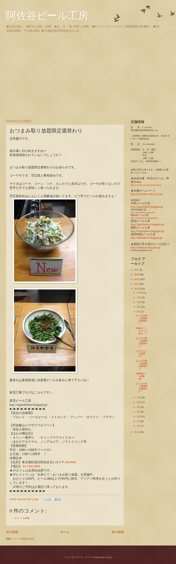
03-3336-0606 (31, 466)
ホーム (65, 532)
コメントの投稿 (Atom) (23, 538)
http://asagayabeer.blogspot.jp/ (144, 218)
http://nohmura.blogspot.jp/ (146, 247)
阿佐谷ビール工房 (47, 15)
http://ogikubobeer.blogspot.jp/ (147, 224)
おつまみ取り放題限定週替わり (142, 319)
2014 (137, 284)
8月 (139, 311)
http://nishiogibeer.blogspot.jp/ (147, 231)
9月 (139, 307)
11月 (139, 297)
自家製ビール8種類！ (141, 376)
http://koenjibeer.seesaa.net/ (143, 212)
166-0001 (71, 462)
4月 (139, 411)
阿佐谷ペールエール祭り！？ (142, 331)
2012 (137, 432)
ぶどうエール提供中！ (141, 354)
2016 (137, 274)
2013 (137, 288)
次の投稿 (12, 532)
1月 (139, 426)
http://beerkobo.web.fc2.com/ (147, 194)
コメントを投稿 (21, 518)
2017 (137, 270)
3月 (139, 416)
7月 (139, 397)
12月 (139, 292)
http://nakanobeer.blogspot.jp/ (147, 206)
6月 (139, 402)
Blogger (109, 557)
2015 (137, 279)
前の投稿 (118, 532)
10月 (139, 302)
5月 (139, 407)
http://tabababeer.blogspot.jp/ (147, 237)
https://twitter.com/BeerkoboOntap (146, 185)
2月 (139, 421)
